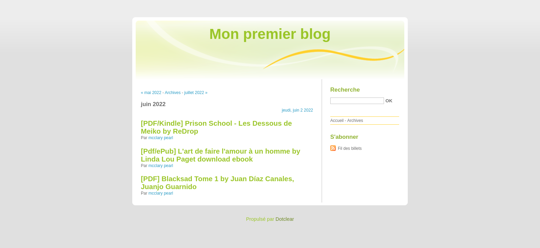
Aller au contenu (455, 4)
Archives (172, 92)
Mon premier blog (270, 34)
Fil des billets (350, 148)
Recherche (345, 89)
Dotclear (285, 219)
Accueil (337, 120)
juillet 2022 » (195, 92)
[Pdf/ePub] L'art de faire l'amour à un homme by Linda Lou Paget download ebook (220, 155)
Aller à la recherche (520, 4)
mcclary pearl (160, 137)
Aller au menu (486, 4)
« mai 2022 (151, 92)
